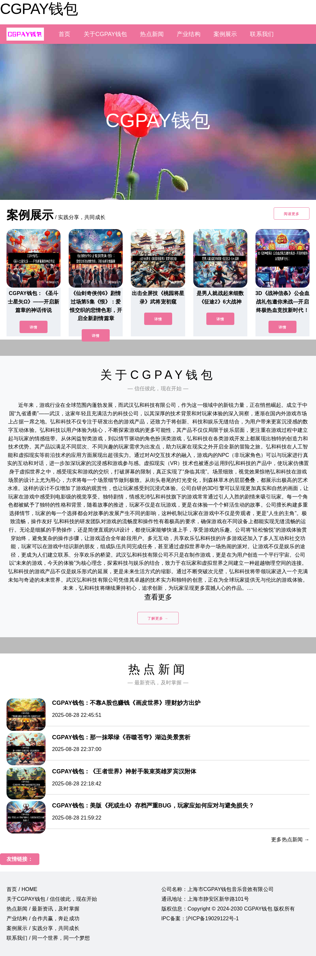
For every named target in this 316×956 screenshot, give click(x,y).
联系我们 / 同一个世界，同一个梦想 (48, 938)
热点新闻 (152, 34)
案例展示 (225, 34)
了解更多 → (157, 618)
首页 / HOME (22, 889)
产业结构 (188, 34)
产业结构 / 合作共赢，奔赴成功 (43, 918)
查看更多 (158, 597)
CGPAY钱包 (39, 8)
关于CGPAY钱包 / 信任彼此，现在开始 (52, 899)
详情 (33, 327)
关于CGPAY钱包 (105, 34)
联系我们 (262, 34)
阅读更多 (291, 214)
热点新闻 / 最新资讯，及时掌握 (43, 908)
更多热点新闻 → (290, 839)
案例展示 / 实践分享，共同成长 (43, 928)
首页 (64, 34)
